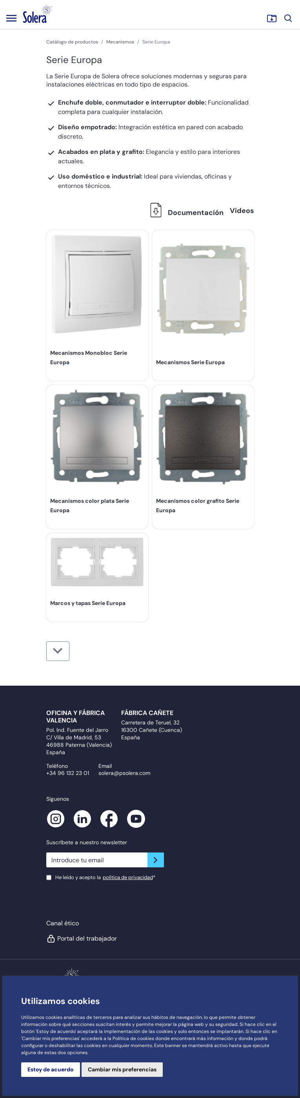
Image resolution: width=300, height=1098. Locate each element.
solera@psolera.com (124, 773)
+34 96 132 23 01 (67, 773)
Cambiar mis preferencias (122, 1069)
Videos (242, 210)
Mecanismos (120, 42)
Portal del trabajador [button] (81, 938)
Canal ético (62, 923)
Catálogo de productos (72, 42)
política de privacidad (128, 877)
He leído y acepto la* (105, 877)
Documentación (185, 212)
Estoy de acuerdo (50, 1069)
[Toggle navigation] (11, 18)
